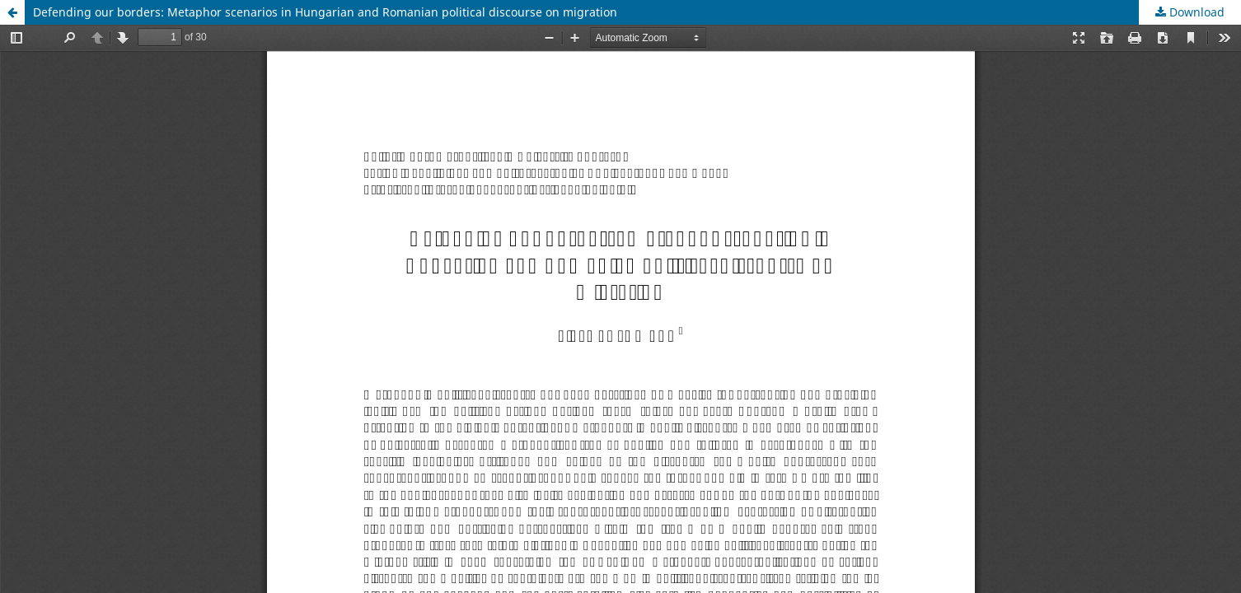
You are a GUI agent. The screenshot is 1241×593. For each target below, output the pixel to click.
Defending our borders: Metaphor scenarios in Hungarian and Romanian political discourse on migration (325, 12)
